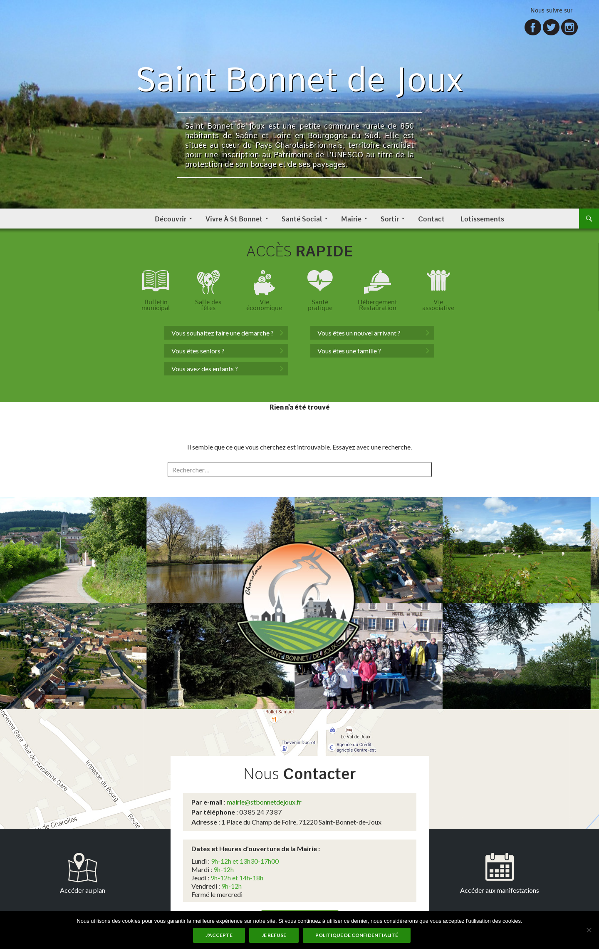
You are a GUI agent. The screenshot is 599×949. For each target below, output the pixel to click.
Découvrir (170, 218)
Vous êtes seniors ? (198, 351)
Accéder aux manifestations (499, 890)
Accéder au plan (82, 890)
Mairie (351, 218)
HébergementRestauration (377, 304)
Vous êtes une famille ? (349, 351)
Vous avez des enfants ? (204, 369)
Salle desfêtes (208, 304)
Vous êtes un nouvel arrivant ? (359, 333)
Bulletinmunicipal (155, 304)
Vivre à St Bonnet (233, 218)
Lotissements (482, 218)
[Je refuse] (588, 930)
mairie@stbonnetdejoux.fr (264, 802)
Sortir (390, 218)
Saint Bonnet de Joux (299, 78)
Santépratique (320, 304)
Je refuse (274, 935)
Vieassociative (438, 304)
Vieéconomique (264, 304)
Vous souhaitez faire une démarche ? (222, 333)
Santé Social (302, 218)
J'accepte (219, 935)
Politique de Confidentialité (356, 935)
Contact (431, 218)
